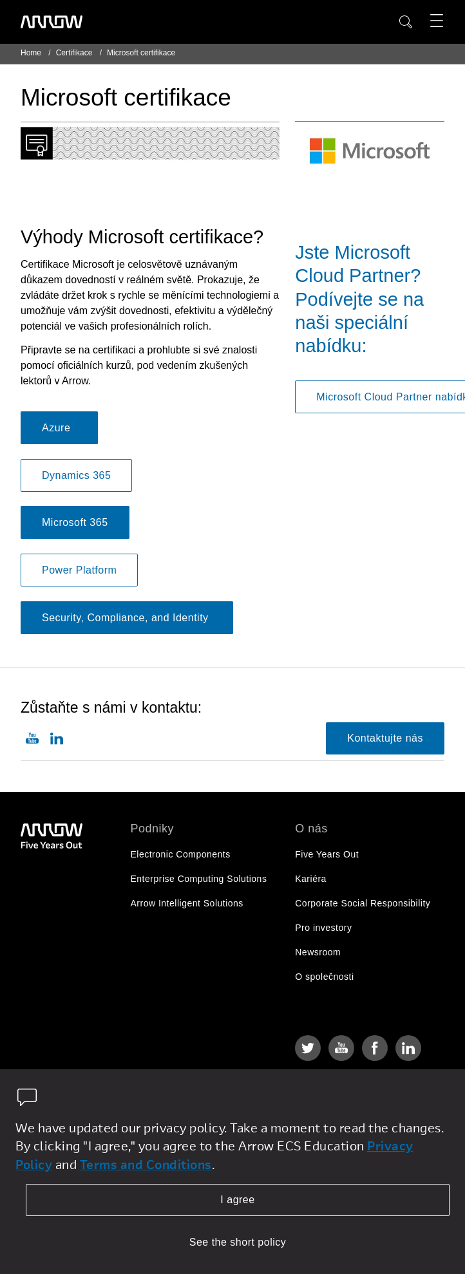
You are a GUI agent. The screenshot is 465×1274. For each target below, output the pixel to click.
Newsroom (318, 952)
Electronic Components (181, 854)
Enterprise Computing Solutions (199, 879)
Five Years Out (327, 854)
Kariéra (311, 879)
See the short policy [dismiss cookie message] (238, 1242)
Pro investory (323, 928)
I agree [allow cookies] (237, 1199)
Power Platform (79, 570)
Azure (59, 427)
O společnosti (324, 976)
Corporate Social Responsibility (362, 903)
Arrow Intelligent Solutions (187, 903)
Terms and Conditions (146, 1164)
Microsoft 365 (75, 522)
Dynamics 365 (76, 475)
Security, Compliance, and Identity (127, 617)
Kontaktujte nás (385, 738)
